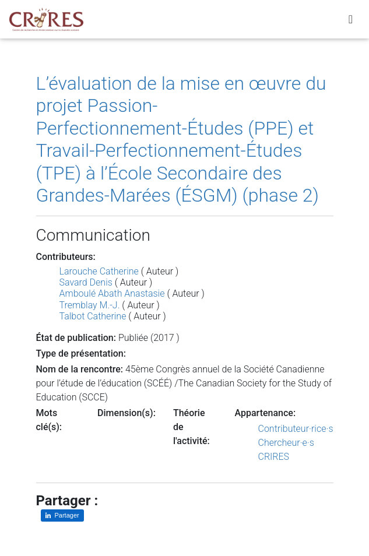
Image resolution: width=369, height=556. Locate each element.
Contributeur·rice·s (295, 428)
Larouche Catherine (99, 271)
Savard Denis (86, 282)
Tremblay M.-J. (89, 305)
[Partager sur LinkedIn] (62, 515)
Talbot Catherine (92, 316)
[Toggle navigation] (351, 21)
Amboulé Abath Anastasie (112, 293)
